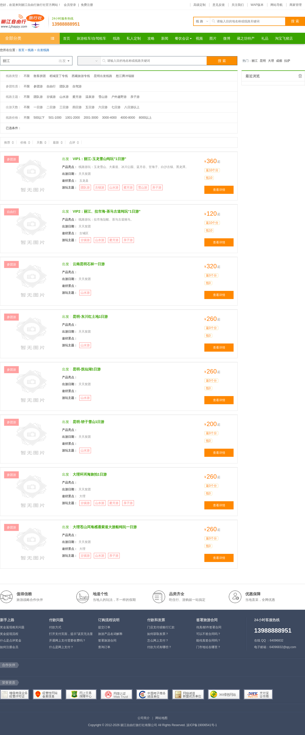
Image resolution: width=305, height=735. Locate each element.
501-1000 (55, 117)
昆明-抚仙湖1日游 (87, 369)
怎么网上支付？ (158, 640)
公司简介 (144, 718)
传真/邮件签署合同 (208, 627)
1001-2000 (72, 117)
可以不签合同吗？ (208, 634)
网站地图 (161, 718)
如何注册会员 (9, 647)
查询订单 (104, 647)
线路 (31, 50)
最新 (58, 142)
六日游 (103, 107)
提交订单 (104, 627)
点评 (74, 142)
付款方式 (55, 627)
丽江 (255, 60)
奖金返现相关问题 (12, 627)
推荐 (9, 142)
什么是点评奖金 (10, 640)
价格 (25, 142)
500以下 (39, 117)
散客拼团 (40, 76)
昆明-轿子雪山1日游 (88, 422)
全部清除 (300, 76)
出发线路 (43, 50)
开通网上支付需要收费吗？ (67, 640)
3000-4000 (109, 117)
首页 (21, 50)
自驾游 (77, 86)
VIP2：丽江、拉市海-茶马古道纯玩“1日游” (107, 211)
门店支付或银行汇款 (161, 627)
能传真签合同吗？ (208, 640)
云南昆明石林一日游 (89, 264)
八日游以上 (132, 107)
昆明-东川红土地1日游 (90, 317)
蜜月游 (77, 97)
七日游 (115, 107)
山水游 (64, 97)
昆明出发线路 (103, 76)
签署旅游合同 (107, 640)
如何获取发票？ (158, 634)
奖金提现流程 (9, 634)
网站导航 (276, 5)
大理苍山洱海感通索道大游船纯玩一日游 (105, 527)
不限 (27, 76)
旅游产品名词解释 (110, 634)
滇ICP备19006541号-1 (201, 725)
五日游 (90, 107)
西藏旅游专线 (81, 76)
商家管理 (295, 5)
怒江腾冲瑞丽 (125, 76)
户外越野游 (119, 97)
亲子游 (135, 97)
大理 (271, 60)
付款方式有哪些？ (159, 647)
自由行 (51, 86)
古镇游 (51, 97)
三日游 (64, 107)
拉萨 (287, 60)
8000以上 (145, 117)
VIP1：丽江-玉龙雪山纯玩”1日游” (99, 159)
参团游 (38, 86)
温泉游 (90, 97)
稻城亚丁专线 (59, 76)
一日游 (38, 107)
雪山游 (103, 97)
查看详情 (219, 190)
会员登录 (70, 5)
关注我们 (238, 5)
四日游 (77, 107)
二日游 (51, 107)
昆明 (263, 60)
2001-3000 (91, 117)
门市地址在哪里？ (208, 647)
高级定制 (199, 5)
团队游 (64, 86)
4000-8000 (127, 117)
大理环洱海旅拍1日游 (90, 474)
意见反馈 (218, 5)
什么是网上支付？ (61, 647)
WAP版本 (257, 5)
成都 (279, 60)
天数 (42, 142)
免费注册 (87, 5)
